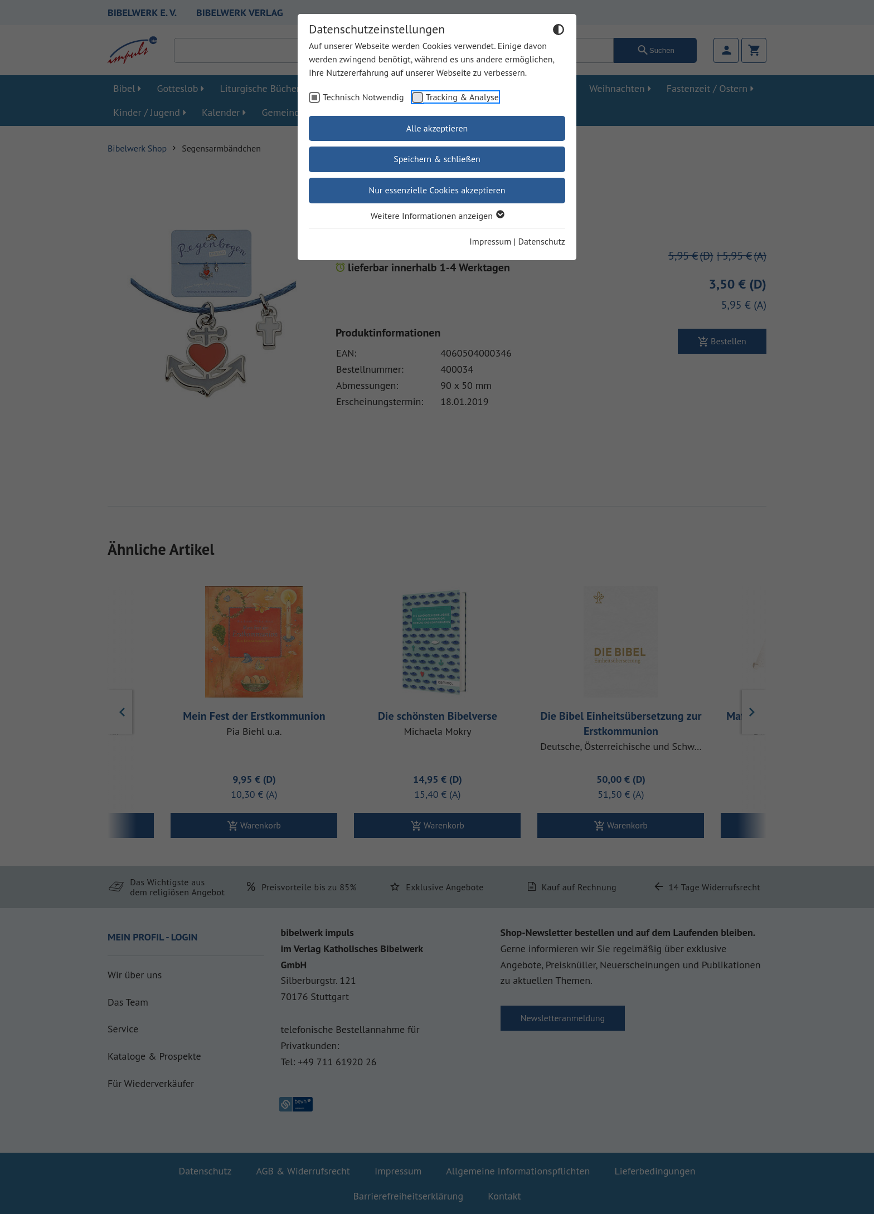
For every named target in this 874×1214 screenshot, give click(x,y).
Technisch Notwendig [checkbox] (363, 97)
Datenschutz (541, 241)
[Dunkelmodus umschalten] (558, 31)
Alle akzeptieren (437, 128)
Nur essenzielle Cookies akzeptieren (436, 190)
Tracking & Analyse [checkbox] (462, 97)
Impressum (490, 241)
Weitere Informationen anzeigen (437, 215)
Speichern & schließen (437, 158)
